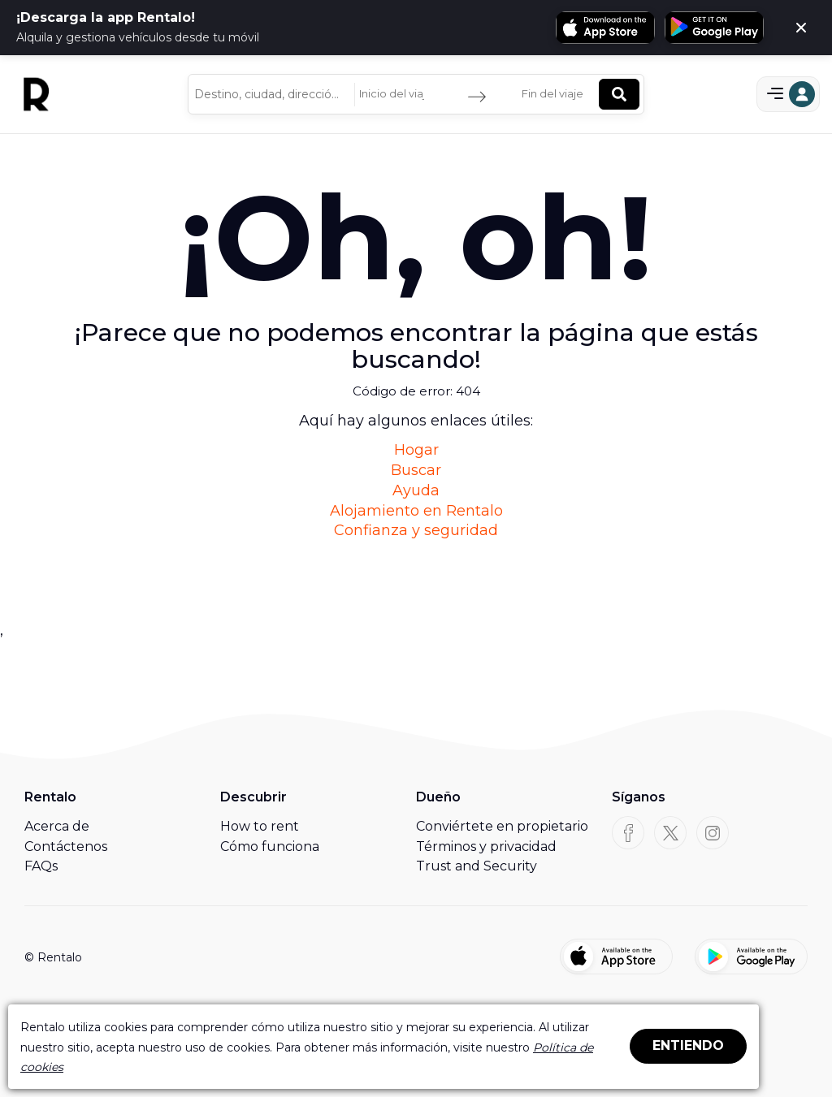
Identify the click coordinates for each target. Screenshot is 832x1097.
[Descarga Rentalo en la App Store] (605, 27)
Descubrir (253, 797)
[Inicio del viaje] (395, 94)
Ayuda (416, 490)
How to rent (259, 826)
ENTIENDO (688, 1045)
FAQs (41, 866)
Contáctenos (65, 846)
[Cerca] (801, 27)
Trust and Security (476, 866)
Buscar (416, 470)
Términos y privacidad (486, 846)
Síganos (638, 797)
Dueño (438, 797)
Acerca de (56, 826)
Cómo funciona (269, 846)
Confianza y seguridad (416, 530)
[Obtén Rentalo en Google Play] (714, 27)
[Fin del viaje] (558, 94)
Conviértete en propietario (502, 826)
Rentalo (50, 797)
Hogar (416, 450)
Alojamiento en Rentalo (416, 511)
